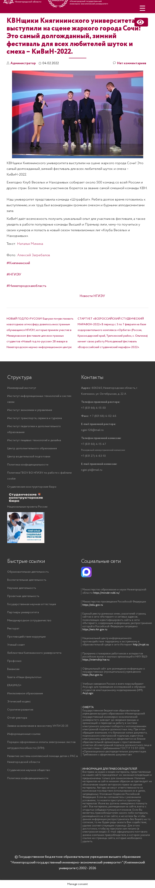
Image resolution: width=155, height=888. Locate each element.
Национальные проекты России (27, 507)
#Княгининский (18, 263)
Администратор (23, 63)
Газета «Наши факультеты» (24, 677)
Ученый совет (16, 645)
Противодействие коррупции (26, 637)
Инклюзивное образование (25, 693)
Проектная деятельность (23, 596)
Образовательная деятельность (28, 572)
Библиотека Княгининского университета (34, 653)
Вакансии (13, 669)
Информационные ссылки (23, 734)
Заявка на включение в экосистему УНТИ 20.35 (37, 726)
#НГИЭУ (14, 274)
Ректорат (13, 629)
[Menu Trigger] (142, 8)
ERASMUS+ (14, 685)
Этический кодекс (19, 702)
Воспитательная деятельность (26, 580)
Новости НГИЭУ (92, 296)
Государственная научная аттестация (31, 604)
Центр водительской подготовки (28, 457)
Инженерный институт (21, 388)
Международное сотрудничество (29, 620)
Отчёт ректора (17, 718)
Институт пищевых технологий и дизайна (34, 440)
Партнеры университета (23, 612)
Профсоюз (14, 661)
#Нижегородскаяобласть (26, 285)
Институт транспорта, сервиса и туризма (34, 418)
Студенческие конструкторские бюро (31, 487)
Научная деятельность (21, 588)
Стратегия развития (20, 710)
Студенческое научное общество (28, 770)
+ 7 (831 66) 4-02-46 (98, 416)
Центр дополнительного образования (32, 448)
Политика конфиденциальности (27, 465)
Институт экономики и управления (29, 410)
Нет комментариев (129, 63)
